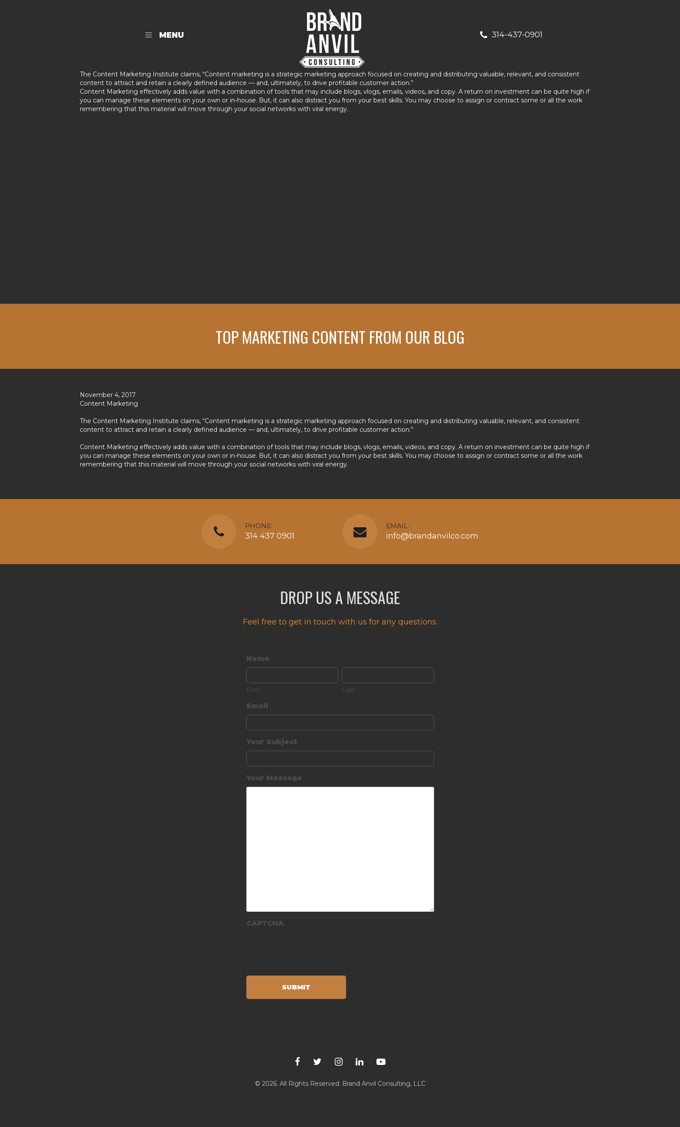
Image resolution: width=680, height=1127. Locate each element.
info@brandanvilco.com (432, 536)
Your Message (274, 778)
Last (348, 690)
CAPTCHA (265, 923)
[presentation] (312, 949)
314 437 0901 (269, 536)
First (253, 690)
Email (257, 706)
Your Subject (271, 742)
